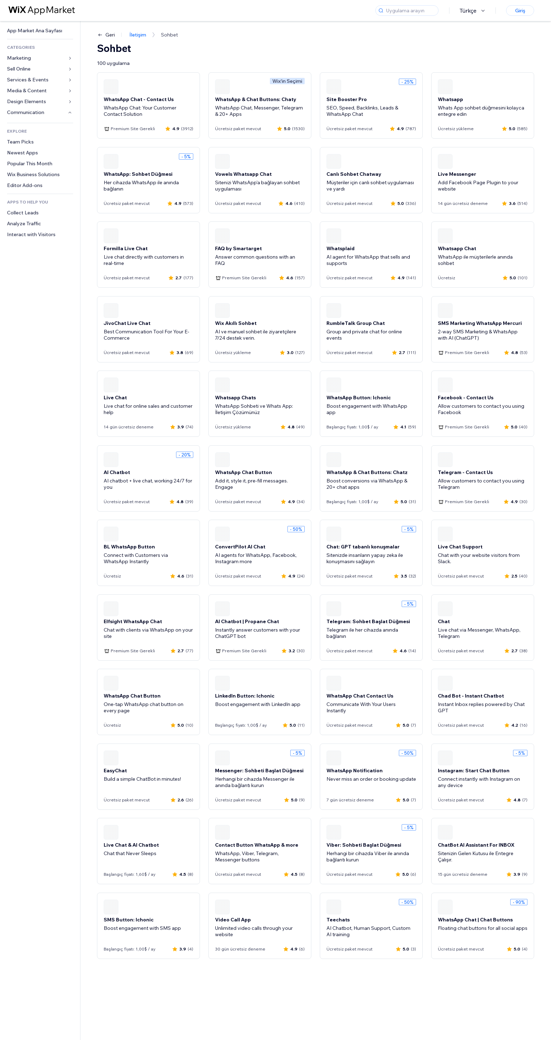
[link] (40, 30)
